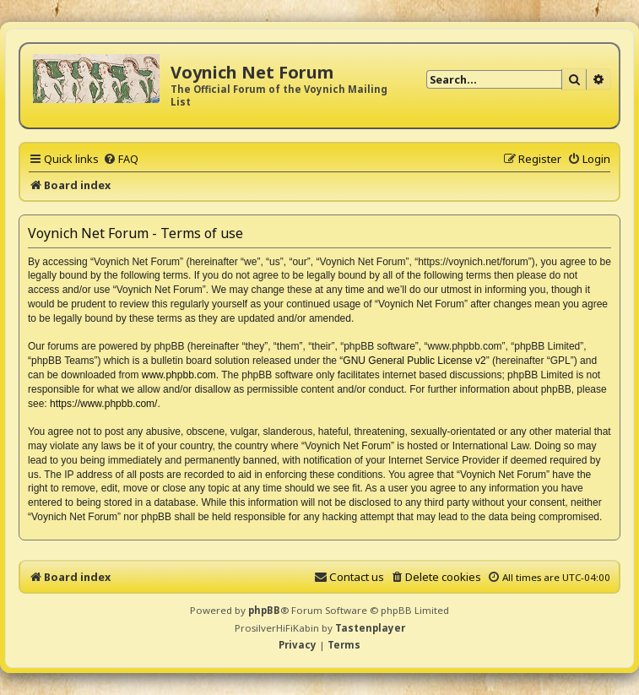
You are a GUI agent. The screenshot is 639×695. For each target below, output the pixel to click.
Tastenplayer (370, 628)
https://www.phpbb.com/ (103, 404)
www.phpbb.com (179, 375)
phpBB (264, 610)
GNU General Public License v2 (414, 361)
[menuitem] (120, 159)
